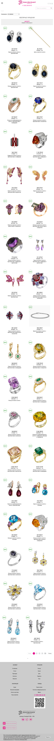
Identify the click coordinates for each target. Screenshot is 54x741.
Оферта (39, 692)
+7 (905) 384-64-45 (27, 5)
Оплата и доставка (15, 692)
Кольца (39, 668)
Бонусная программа (14, 689)
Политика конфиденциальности (39, 689)
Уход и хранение (14, 694)
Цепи (39, 673)
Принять (48, 737)
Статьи (14, 671)
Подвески (39, 676)
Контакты (15, 676)
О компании (14, 668)
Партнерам (14, 673)
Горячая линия (39, 687)
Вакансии (15, 678)
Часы (39, 678)
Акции (14, 687)
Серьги (39, 671)
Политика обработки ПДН (21, 739)
